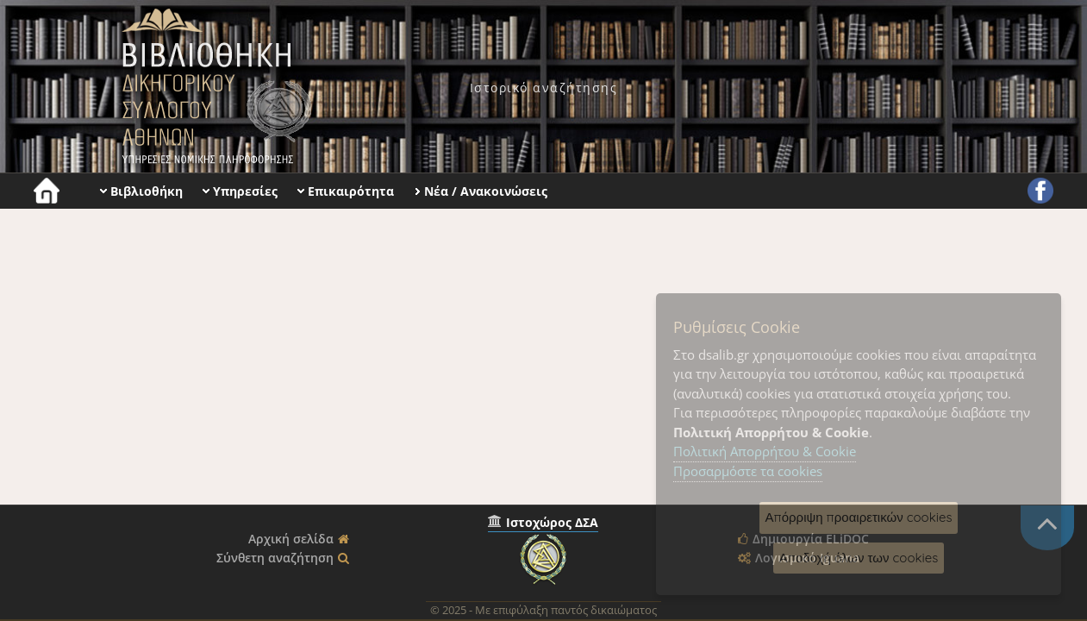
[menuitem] (544, 87)
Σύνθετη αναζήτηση (275, 557)
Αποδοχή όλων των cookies (858, 557)
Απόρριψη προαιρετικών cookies (859, 517)
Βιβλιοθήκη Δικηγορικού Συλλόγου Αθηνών (213, 86)
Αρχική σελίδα (291, 538)
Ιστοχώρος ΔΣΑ (552, 522)
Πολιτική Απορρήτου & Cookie (764, 451)
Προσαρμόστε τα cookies (747, 471)
